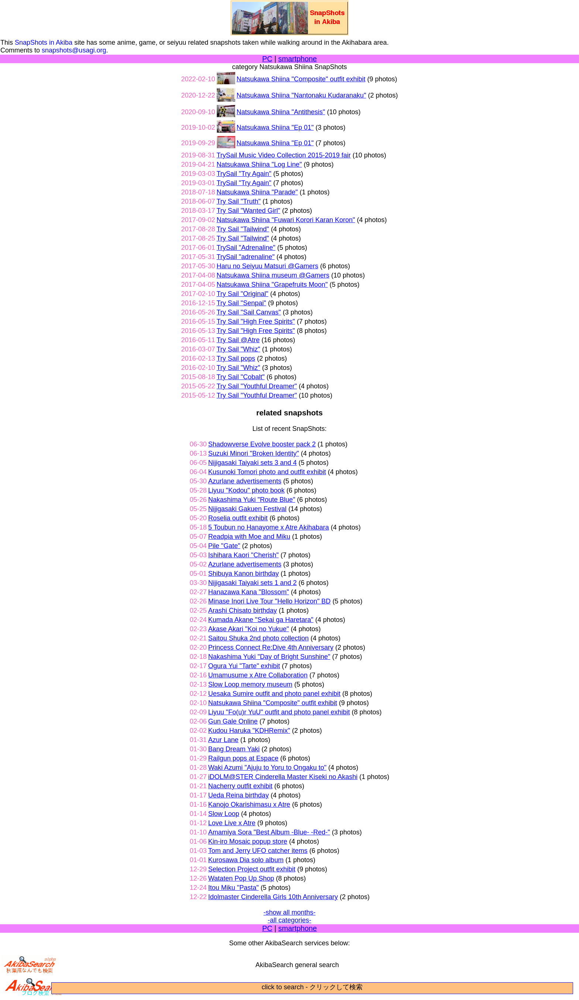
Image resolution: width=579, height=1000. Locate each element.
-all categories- (289, 920)
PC (267, 59)
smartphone (297, 59)
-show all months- (289, 912)
